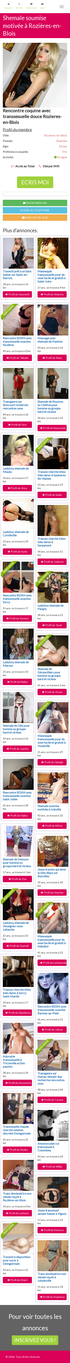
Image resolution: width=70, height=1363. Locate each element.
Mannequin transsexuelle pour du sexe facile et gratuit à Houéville (52, 741)
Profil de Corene (52, 1099)
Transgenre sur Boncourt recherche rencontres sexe (15, 405)
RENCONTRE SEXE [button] (35, 217)
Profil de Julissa (52, 1029)
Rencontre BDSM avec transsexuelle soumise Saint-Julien (17, 796)
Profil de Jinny (17, 488)
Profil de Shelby (17, 1149)
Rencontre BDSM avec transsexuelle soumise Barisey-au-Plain (52, 1010)
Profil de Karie (17, 551)
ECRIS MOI (35, 182)
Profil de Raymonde (53, 428)
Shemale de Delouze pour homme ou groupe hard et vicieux (17, 862)
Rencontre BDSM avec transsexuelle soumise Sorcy (17, 598)
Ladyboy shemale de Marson (16, 663)
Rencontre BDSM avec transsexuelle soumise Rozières (17, 341)
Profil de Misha (52, 825)
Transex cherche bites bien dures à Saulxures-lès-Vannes (52, 475)
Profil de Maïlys (17, 681)
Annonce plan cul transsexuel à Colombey (48, 1147)
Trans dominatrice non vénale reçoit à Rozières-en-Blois (17, 1197)
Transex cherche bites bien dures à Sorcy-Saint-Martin (17, 993)
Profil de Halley (17, 815)
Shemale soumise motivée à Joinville (49, 807)
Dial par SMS (51, 166)
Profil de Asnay (52, 692)
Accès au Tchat (25, 166)
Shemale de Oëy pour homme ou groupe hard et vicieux (16, 729)
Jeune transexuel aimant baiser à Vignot (52, 1211)
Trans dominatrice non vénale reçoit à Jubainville (52, 1277)
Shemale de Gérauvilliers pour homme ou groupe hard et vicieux (49, 674)
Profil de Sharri (17, 1280)
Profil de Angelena (52, 1296)
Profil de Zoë (17, 879)
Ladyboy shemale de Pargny (50, 607)
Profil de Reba (52, 357)
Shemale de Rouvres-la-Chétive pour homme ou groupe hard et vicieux (51, 406)
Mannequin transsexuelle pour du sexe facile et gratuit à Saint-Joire (52, 276)
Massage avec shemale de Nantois (50, 339)
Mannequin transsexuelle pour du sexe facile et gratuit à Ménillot (52, 941)
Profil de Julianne (52, 561)
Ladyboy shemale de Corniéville (16, 533)
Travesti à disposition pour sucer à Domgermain (16, 1260)
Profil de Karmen (17, 618)
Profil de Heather (52, 892)
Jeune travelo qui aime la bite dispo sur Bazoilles (52, 873)
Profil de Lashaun (17, 1213)
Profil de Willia (52, 1166)
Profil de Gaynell (17, 945)
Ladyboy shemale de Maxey (16, 470)
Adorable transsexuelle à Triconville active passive (14, 1061)
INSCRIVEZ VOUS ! (35, 1340)
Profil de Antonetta (18, 1082)
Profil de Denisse (52, 1230)
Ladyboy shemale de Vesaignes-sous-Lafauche (16, 926)
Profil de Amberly (52, 294)
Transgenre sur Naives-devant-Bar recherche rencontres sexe (51, 1078)
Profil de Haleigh (52, 762)
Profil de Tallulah (17, 357)
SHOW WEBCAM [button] (35, 202)
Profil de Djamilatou (18, 1012)
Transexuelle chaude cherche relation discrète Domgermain (17, 1130)
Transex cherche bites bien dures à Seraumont (52, 542)
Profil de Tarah (52, 625)
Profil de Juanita (17, 748)
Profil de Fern (17, 424)
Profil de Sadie (52, 494)
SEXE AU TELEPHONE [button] (35, 210)
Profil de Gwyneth (17, 294)
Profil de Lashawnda (53, 962)
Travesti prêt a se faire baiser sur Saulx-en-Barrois (17, 274)
